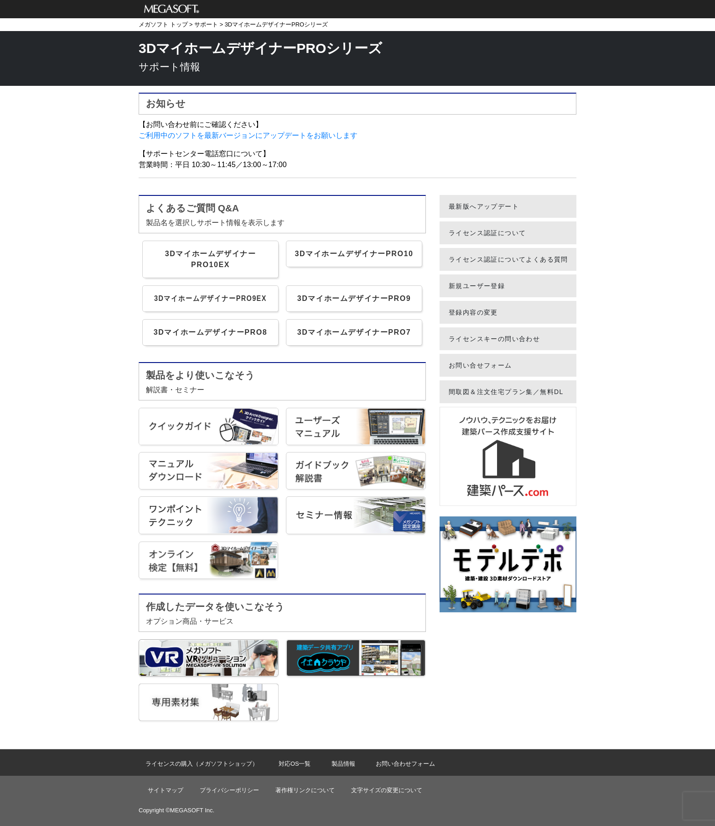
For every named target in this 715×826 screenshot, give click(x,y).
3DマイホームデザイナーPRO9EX (210, 298)
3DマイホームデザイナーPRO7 (354, 332)
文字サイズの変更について (386, 790)
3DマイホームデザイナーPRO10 (354, 254)
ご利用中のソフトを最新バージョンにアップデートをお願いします (248, 135)
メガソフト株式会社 (171, 9)
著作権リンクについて (305, 790)
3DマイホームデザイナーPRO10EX (210, 259)
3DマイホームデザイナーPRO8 (211, 332)
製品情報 (343, 763)
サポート (206, 24)
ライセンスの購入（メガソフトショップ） (201, 763)
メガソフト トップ (163, 24)
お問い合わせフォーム (405, 763)
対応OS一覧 (295, 763)
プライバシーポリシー (229, 790)
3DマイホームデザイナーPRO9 (354, 298)
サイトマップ (165, 790)
